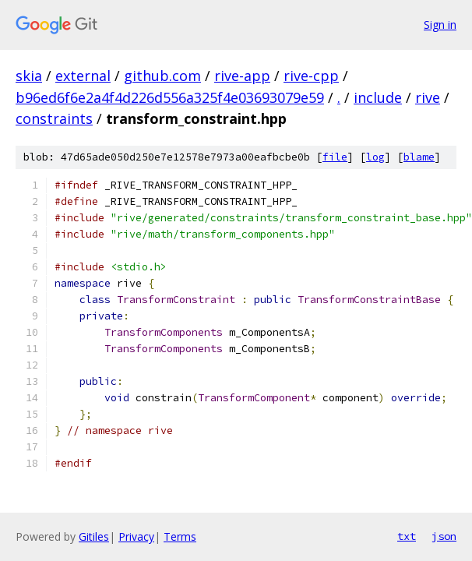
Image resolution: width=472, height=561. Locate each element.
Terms (180, 536)
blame (419, 157)
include (378, 97)
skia (29, 75)
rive (427, 97)
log (375, 157)
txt (406, 536)
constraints (54, 118)
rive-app (242, 75)
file (334, 157)
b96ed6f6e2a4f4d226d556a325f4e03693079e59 (170, 97)
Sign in (440, 24)
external (83, 75)
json (443, 536)
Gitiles (94, 536)
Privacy (136, 536)
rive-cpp (311, 75)
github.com (162, 75)
